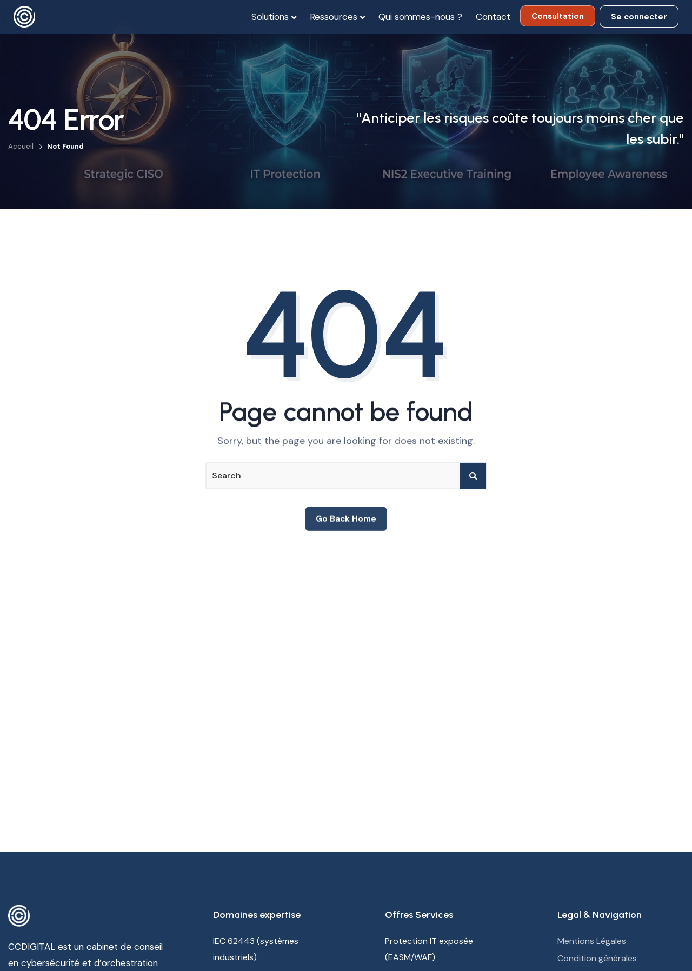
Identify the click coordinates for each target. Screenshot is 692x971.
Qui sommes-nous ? (420, 17)
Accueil (21, 146)
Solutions (270, 17)
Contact (493, 17)
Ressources (333, 17)
